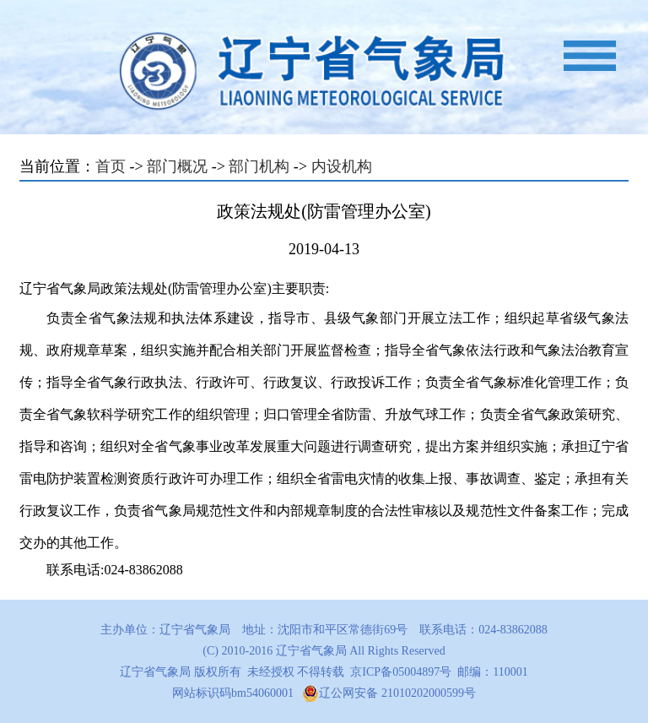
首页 (110, 166)
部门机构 (259, 166)
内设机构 (341, 166)
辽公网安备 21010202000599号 (389, 693)
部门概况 (177, 166)
